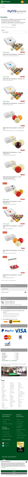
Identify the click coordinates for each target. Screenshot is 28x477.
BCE (19, 382)
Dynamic (11, 387)
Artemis (11, 382)
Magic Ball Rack (21, 394)
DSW (19, 386)
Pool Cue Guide (6, 434)
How (11, 390)
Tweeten (11, 405)
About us (19, 419)
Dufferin (3, 387)
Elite (2, 388)
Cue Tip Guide (6, 432)
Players (11, 399)
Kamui (3, 392)
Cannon (3, 385)
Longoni (3, 394)
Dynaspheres (20, 387)
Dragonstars (12, 386)
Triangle (3, 405)
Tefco (11, 404)
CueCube (20, 385)
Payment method (6, 419)
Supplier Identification (21, 435)
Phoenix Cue (4, 399)
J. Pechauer (20, 391)
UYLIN (11, 406)
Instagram (5, 443)
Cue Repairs (19, 423)
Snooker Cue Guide (7, 436)
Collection (12, 385)
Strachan (12, 402)
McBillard (20, 395)
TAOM (3, 404)
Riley (19, 400)
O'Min (3, 397)
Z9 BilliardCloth (5, 408)
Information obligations (8, 423)
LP (10, 394)
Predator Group (5, 400)
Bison (3, 383)
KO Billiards (12, 392)
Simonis (3, 402)
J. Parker (12, 391)
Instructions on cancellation (19, 426)
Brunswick (12, 383)
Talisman (20, 402)
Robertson (20, 401)
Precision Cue (21, 399)
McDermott (4, 396)
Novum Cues (20, 396)
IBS (19, 390)
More (14, 25)
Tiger (19, 404)
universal (20, 405)
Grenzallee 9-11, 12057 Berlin (9, 360)
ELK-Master (12, 388)
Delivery (5, 421)
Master (11, 395)
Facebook (5, 446)
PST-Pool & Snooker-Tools (13, 401)
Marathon (3, 395)
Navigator (12, 396)
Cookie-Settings (20, 437)
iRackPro (3, 391)
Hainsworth (4, 390)
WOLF (19, 406)
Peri (19, 397)
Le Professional (21, 392)
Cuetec (3, 386)
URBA (3, 406)
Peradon (11, 397)
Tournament (14, 292)
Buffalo (19, 383)
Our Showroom (20, 421)
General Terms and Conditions (20, 430)
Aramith (3, 382)
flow (19, 388)
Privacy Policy (20, 433)
